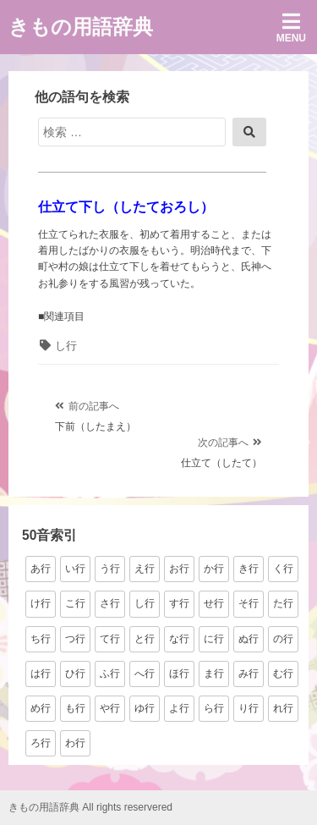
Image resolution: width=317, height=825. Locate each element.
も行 (75, 708)
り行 (248, 708)
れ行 (283, 708)
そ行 (248, 603)
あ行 (40, 569)
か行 (214, 569)
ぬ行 (248, 639)
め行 (40, 708)
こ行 (75, 603)
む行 (283, 673)
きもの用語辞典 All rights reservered (90, 807)
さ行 (110, 603)
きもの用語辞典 (80, 26)
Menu (291, 27)
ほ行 (179, 673)
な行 (179, 639)
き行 (248, 569)
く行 (283, 569)
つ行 (75, 639)
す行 (179, 603)
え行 (144, 569)
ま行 (214, 673)
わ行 (75, 743)
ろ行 (40, 743)
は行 (40, 673)
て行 (110, 639)
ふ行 (110, 673)
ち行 (40, 639)
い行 (75, 569)
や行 (110, 708)
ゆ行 (144, 708)
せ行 (214, 603)
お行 (179, 569)
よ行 (179, 708)
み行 (248, 673)
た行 (283, 603)
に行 (214, 639)
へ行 (144, 673)
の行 (283, 639)
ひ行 (75, 673)
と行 (144, 639)
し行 (66, 345)
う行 (110, 569)
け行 (40, 603)
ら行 (214, 708)
